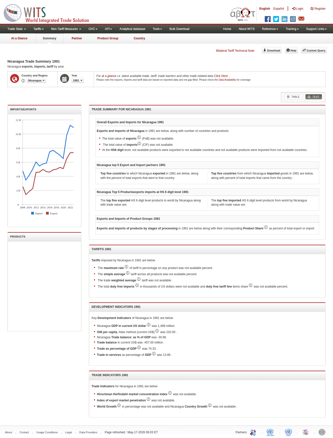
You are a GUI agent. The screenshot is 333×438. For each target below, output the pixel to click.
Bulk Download (179, 29)
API (108, 29)
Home (227, 29)
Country (139, 38)
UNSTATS (288, 432)
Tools (157, 29)
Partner (77, 38)
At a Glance (19, 38)
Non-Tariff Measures (66, 29)
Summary (49, 38)
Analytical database (132, 29)
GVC (93, 29)
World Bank (323, 432)
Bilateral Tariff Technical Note (235, 50)
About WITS (247, 29)
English (264, 8)
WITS (49, 12)
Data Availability (228, 79)
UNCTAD (271, 432)
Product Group (108, 38)
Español (278, 8)
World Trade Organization (306, 432)
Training (292, 29)
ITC (254, 432)
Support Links (316, 29)
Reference (270, 29)
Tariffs (38, 29)
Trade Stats (16, 29)
